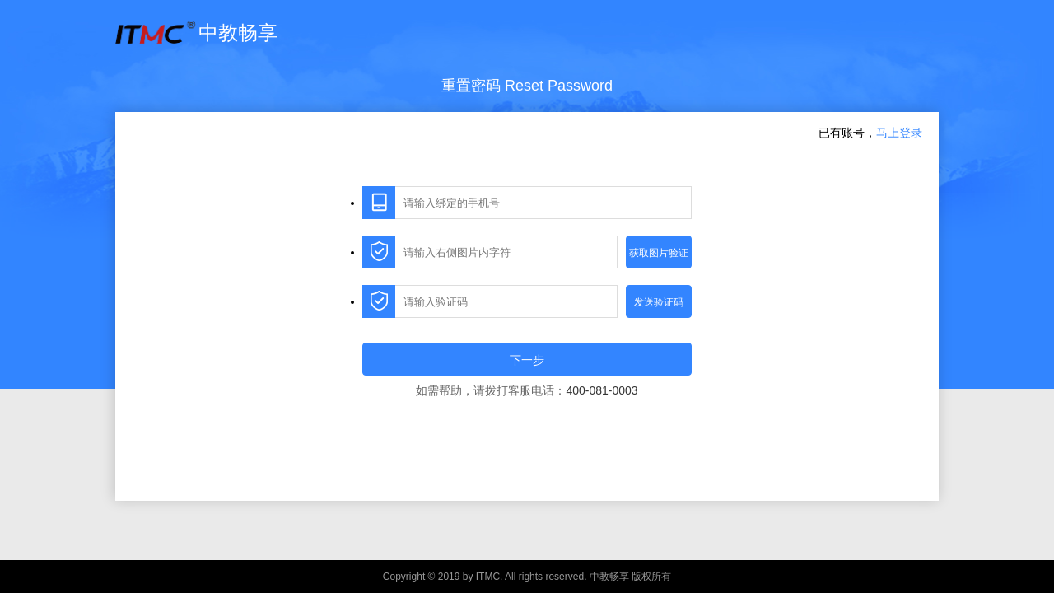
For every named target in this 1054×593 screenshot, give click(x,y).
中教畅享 (196, 32)
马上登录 (899, 132)
